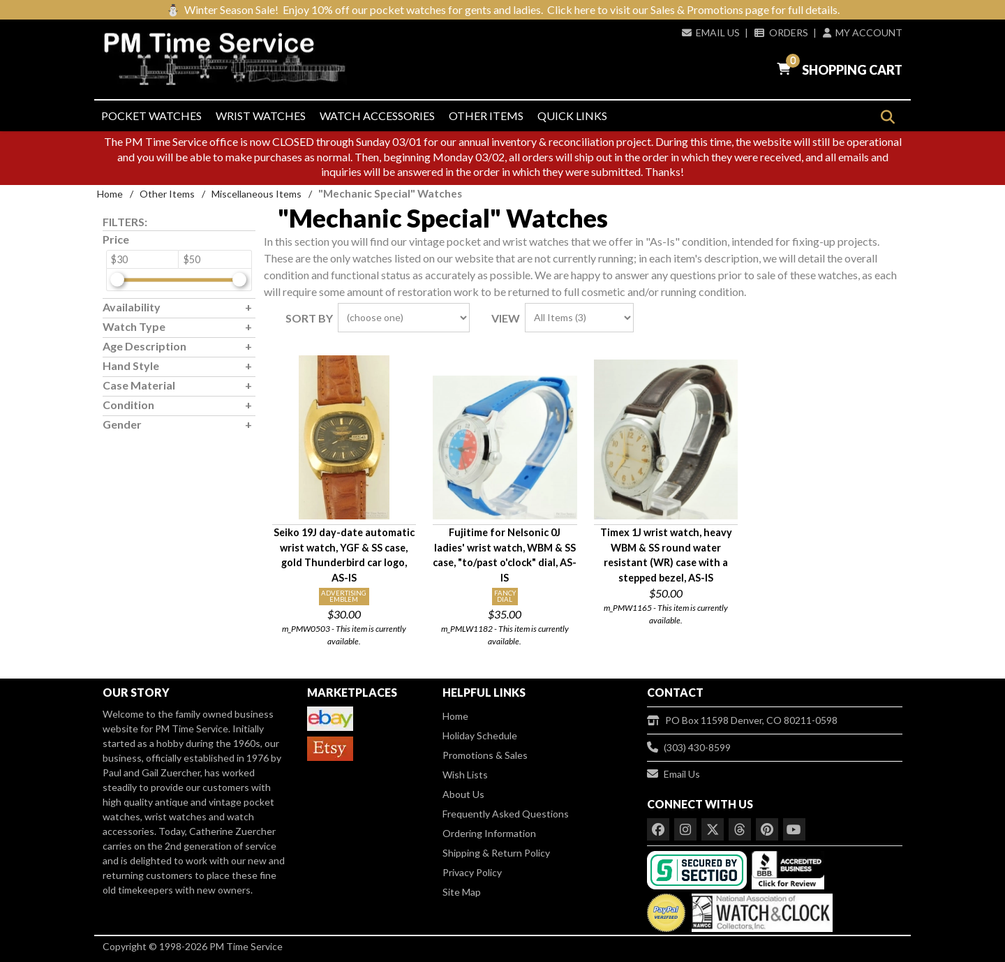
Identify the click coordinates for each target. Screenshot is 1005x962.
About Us (463, 794)
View (505, 318)
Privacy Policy (472, 872)
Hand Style (131, 365)
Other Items (486, 115)
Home (110, 194)
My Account (862, 32)
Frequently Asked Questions (505, 814)
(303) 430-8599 (689, 747)
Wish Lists (465, 774)
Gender (122, 424)
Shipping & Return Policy (496, 853)
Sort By (309, 318)
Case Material (139, 385)
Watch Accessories (377, 115)
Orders (780, 32)
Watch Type (134, 326)
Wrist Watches (261, 115)
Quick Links (572, 115)
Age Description (144, 346)
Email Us (711, 32)
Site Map (461, 892)
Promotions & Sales (485, 755)
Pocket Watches (151, 115)
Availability (132, 306)
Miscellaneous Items (256, 194)
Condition (128, 404)
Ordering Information (489, 833)
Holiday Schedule (479, 735)
